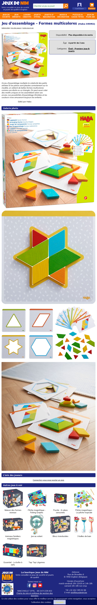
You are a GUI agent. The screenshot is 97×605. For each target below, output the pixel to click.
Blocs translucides (60, 526)
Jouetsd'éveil (37, 16)
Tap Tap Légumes (37, 552)
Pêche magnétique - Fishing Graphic (37, 501)
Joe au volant (37, 526)
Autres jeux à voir (28, 28)
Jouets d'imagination (49, 16)
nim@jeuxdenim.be (79, 592)
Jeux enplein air (90, 16)
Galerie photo (6, 28)
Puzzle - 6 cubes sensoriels (60, 501)
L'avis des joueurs (12, 475)
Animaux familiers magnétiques (13, 527)
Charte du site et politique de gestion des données (34, 594)
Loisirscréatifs (27, 16)
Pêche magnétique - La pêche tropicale (84, 501)
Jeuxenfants (16, 16)
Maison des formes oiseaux (13, 501)
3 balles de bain (84, 526)
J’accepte (60, 602)
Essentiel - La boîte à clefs (13, 553)
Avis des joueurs (16, 28)
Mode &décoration (63, 16)
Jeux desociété (6, 16)
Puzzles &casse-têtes (77, 16)
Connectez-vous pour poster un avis (48, 480)
